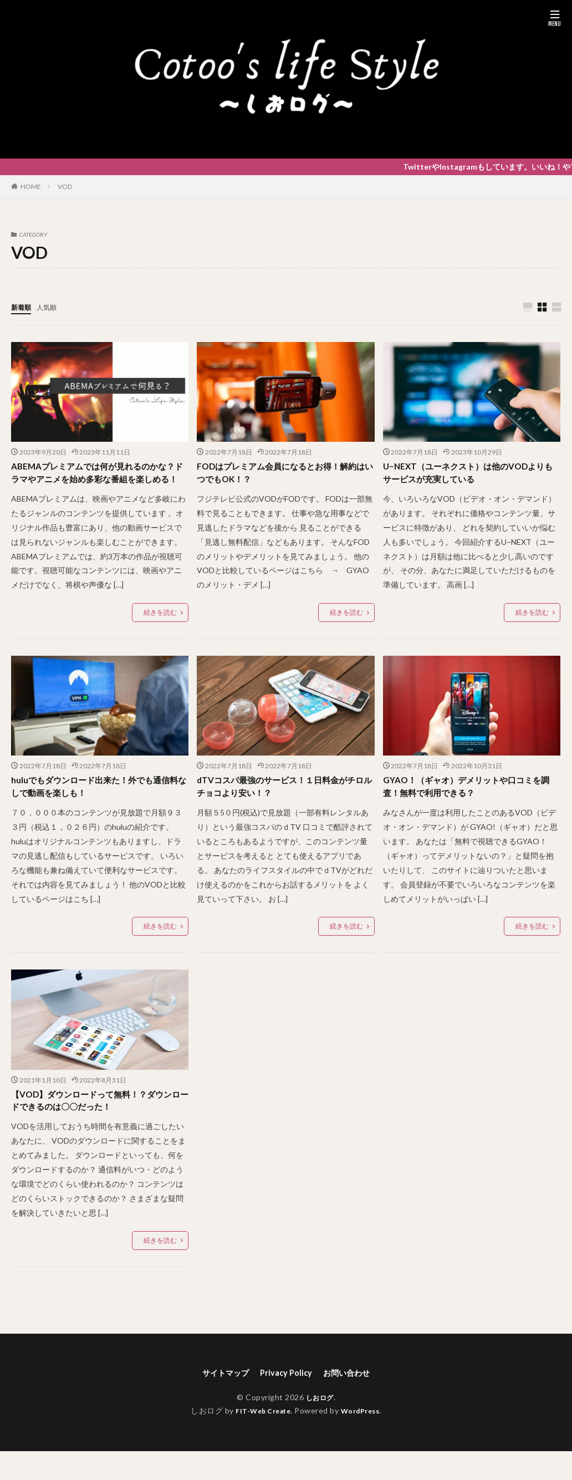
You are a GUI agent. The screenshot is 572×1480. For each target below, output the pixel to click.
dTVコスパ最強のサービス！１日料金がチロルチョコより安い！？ (281, 808)
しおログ (320, 1426)
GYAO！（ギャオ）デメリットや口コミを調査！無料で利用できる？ (467, 808)
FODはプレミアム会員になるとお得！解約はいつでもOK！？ (282, 475)
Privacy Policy (286, 1400)
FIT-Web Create (260, 1440)
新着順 (22, 307)
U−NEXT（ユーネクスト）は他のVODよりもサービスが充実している (468, 475)
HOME (31, 186)
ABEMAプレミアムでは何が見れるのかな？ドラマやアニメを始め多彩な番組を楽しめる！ (98, 483)
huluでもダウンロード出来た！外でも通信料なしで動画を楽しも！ (95, 808)
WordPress (364, 1440)
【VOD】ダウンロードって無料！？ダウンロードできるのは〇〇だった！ (97, 1126)
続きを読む (160, 631)
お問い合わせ (352, 1400)
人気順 (51, 307)
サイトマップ (219, 1400)
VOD (65, 186)
